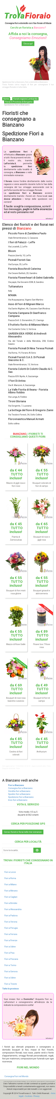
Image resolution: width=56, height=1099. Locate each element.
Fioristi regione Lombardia (25, 99)
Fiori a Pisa (9, 953)
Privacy (36, 1096)
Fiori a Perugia (11, 928)
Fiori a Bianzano (16, 785)
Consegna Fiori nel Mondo (16, 1076)
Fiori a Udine (10, 946)
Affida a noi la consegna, (28, 36)
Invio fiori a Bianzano (17, 800)
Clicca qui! (28, 43)
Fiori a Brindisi (10, 903)
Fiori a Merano (11, 891)
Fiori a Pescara (11, 959)
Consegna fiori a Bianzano (20, 788)
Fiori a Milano (10, 884)
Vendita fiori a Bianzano (19, 791)
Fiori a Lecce (10, 872)
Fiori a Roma (10, 878)
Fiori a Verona (10, 922)
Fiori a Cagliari (10, 897)
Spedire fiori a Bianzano (19, 794)
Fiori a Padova (10, 915)
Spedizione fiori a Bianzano (21, 797)
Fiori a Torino (10, 965)
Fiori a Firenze (10, 940)
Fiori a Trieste (10, 984)
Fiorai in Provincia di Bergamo (19, 102)
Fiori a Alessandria (12, 909)
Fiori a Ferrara (10, 934)
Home (6, 99)
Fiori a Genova (10, 971)
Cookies (28, 1096)
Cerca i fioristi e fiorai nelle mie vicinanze (23, 832)
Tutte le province (10, 988)
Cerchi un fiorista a (28, 27)
